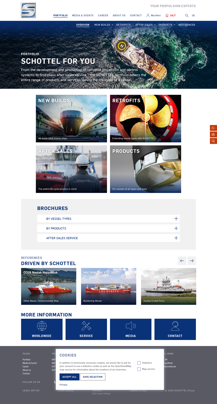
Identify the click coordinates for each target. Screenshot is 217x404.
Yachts (118, 373)
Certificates (159, 373)
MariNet (156, 15)
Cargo (117, 362)
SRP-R (69, 359)
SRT (68, 369)
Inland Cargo (140, 359)
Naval (98, 369)
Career (103, 15)
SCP (54, 369)
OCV (117, 369)
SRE (53, 362)
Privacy (97, 390)
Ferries (98, 362)
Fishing (98, 366)
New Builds (102, 24)
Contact (136, 15)
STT (68, 366)
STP (53, 366)
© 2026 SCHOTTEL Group (179, 390)
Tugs (97, 359)
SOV (97, 373)
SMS (82, 362)
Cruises (118, 359)
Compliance (66, 390)
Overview (83, 24)
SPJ (68, 362)
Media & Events (83, 15)
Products (165, 24)
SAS (82, 359)
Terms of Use (138, 390)
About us (119, 15)
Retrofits (123, 24)
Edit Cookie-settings (101, 393)
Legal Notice (31, 390)
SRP (54, 359)
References (186, 24)
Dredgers (138, 362)
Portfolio (60, 15)
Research (119, 366)
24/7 (173, 15)
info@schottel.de (168, 366)
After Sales (144, 24)
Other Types (139, 366)
